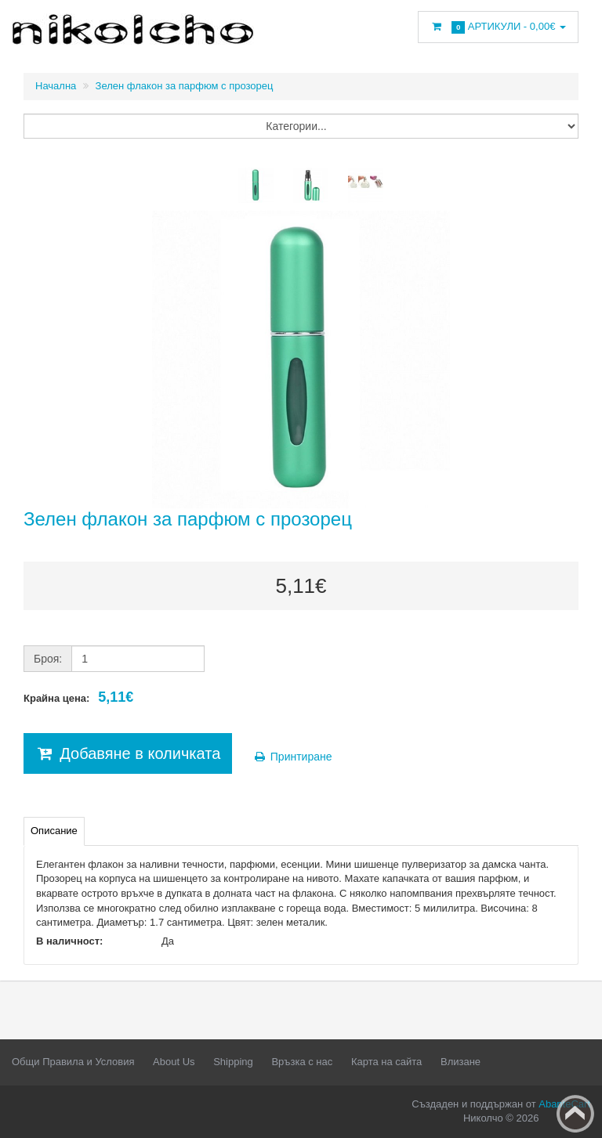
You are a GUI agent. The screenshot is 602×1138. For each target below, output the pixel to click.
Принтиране (292, 756)
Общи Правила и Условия (73, 1062)
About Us (173, 1062)
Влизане (461, 1062)
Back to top (575, 1113)
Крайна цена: (78, 697)
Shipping (233, 1062)
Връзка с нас (301, 1062)
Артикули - (498, 27)
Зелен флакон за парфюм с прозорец (185, 86)
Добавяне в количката (127, 753)
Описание (54, 830)
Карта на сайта (386, 1062)
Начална (55, 86)
